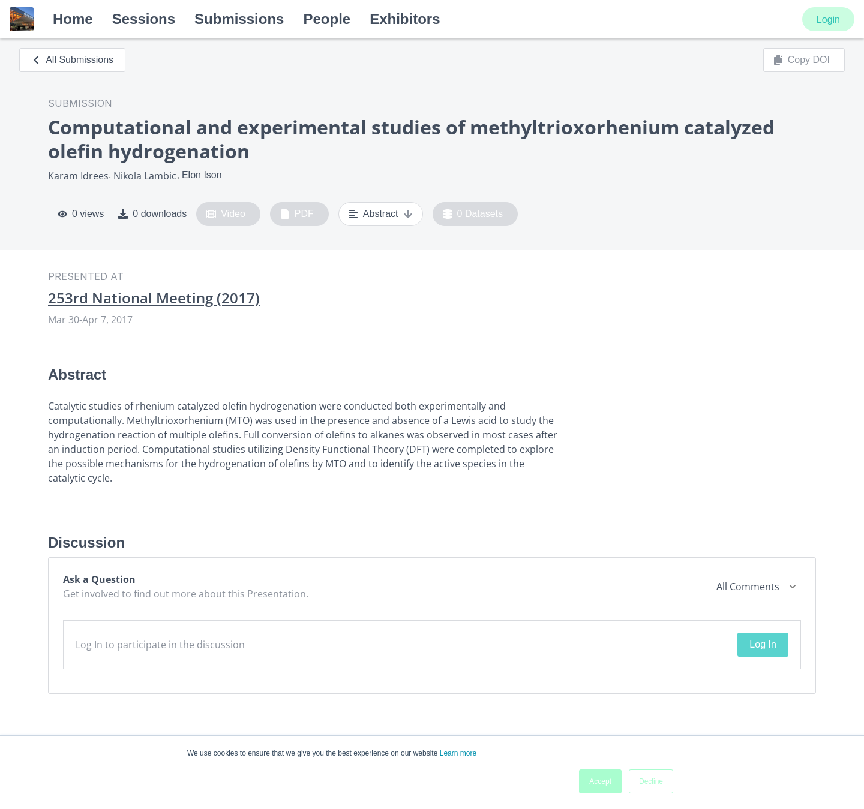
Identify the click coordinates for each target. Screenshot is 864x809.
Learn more (458, 753)
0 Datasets (473, 214)
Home (73, 19)
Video (225, 214)
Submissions (239, 19)
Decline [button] (651, 781)
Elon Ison (202, 175)
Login (828, 19)
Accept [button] (600, 781)
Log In (762, 644)
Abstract (381, 214)
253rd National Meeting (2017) (154, 298)
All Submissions (72, 60)
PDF (297, 214)
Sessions (143, 19)
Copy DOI (801, 60)
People (326, 19)
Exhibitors (405, 19)
